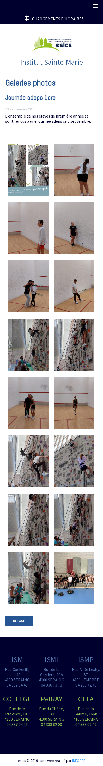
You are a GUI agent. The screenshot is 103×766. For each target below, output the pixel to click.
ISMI (51, 659)
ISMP (86, 659)
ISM (17, 659)
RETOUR (19, 621)
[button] (95, 6)
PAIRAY (51, 698)
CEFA (86, 698)
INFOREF (78, 760)
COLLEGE (17, 698)
